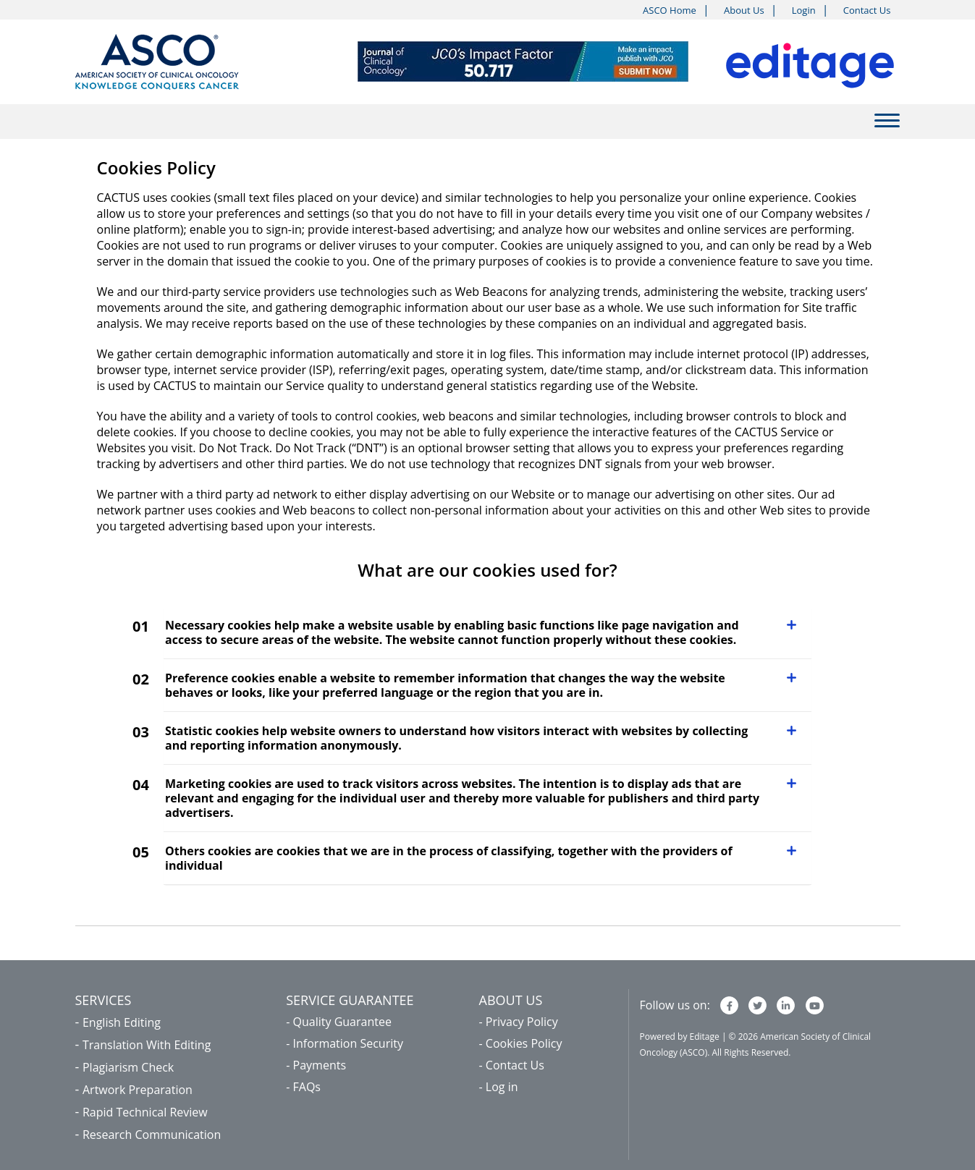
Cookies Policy (524, 1043)
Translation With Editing (147, 1045)
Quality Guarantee (342, 1022)
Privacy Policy (522, 1022)
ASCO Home (669, 10)
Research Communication (152, 1135)
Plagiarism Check (128, 1067)
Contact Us (867, 10)
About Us (744, 10)
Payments (319, 1065)
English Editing (122, 1022)
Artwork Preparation (138, 1090)
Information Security (348, 1043)
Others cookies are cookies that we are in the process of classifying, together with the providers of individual (449, 858)
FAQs (307, 1087)
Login (804, 10)
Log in (502, 1087)
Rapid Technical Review (145, 1112)
